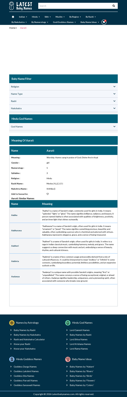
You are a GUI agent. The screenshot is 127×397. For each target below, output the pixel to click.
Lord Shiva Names (78, 339)
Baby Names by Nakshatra (27, 334)
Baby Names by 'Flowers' (82, 380)
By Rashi (91, 16)
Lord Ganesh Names (80, 330)
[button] (104, 22)
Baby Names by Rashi (24, 330)
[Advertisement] (63, 52)
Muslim (60, 16)
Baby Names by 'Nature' (82, 366)
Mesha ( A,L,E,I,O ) (55, 183)
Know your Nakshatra (24, 348)
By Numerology (39, 22)
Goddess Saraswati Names (27, 385)
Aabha (14, 215)
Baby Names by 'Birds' (81, 375)
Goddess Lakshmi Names (26, 371)
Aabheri (15, 246)
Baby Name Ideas (90, 22)
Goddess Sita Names (24, 375)
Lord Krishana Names (80, 344)
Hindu (36, 16)
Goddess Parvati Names (26, 380)
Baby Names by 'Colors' (82, 385)
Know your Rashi (22, 344)
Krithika (50, 188)
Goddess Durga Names (25, 366)
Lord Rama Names (79, 348)
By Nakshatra (19, 22)
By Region (75, 16)
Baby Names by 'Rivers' (81, 371)
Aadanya (15, 276)
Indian (23, 16)
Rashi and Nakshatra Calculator (29, 339)
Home (12, 27)
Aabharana (16, 230)
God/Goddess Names (64, 22)
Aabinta (15, 261)
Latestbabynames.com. (63, 394)
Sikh (48, 16)
